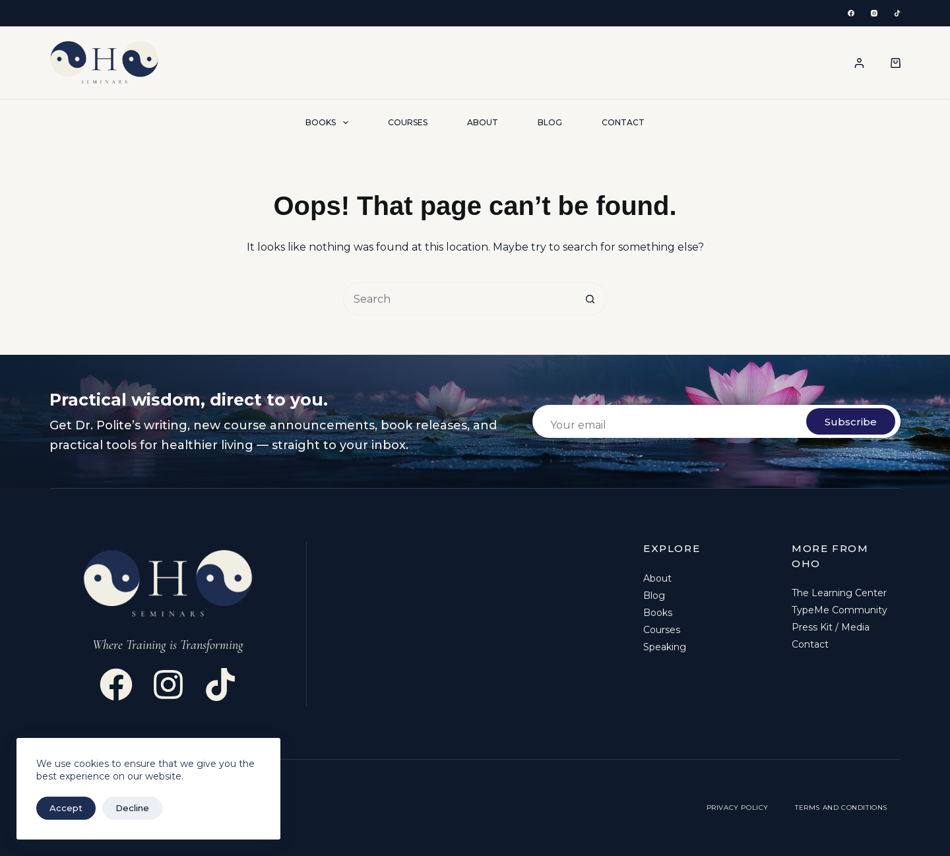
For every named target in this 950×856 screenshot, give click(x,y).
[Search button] (590, 298)
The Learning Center (839, 593)
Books (329, 123)
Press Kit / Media (831, 627)
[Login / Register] (859, 63)
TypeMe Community (839, 610)
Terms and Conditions (841, 807)
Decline (132, 808)
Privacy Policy (738, 807)
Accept (65, 808)
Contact (623, 122)
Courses (408, 122)
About (482, 122)
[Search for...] (458, 298)
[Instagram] (874, 13)
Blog (550, 122)
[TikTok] (897, 13)
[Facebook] (851, 13)
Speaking (664, 647)
